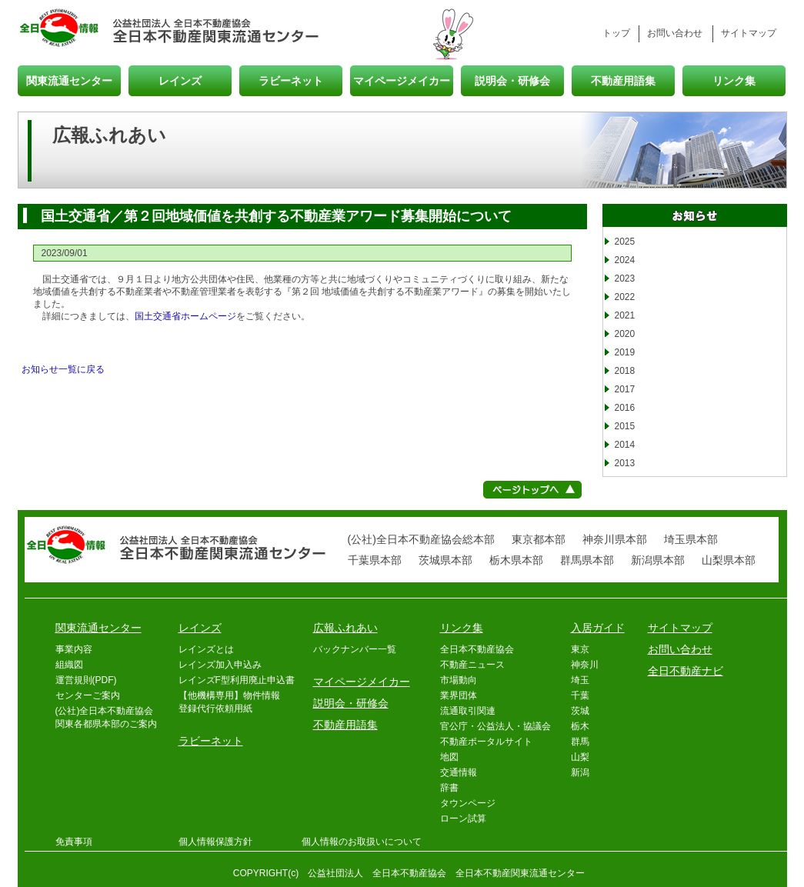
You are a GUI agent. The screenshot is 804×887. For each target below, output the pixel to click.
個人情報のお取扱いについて (362, 841)
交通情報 (458, 772)
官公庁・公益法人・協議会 (495, 726)
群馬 (580, 741)
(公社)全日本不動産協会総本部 (421, 539)
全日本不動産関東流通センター (216, 29)
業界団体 (458, 695)
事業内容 (73, 649)
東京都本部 (538, 539)
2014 (625, 444)
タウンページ (467, 803)
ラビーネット (291, 80)
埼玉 (580, 680)
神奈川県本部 (614, 539)
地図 (449, 757)
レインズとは (206, 649)
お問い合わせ (674, 33)
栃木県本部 (516, 560)
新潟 (580, 772)
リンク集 (734, 80)
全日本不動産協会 (477, 649)
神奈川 (585, 664)
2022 (625, 297)
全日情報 (65, 29)
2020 (625, 333)
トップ (616, 33)
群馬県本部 (587, 560)
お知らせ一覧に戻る (63, 369)
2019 (625, 352)
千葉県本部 (375, 560)
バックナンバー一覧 (354, 649)
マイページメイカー (401, 80)
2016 (625, 407)
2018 (625, 370)
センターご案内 (87, 695)
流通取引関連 (467, 710)
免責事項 (73, 841)
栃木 (580, 726)
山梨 (580, 757)
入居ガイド (598, 628)
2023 (625, 278)
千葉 (580, 695)
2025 (625, 241)
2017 (625, 389)
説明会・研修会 (512, 80)
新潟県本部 (658, 560)
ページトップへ (532, 490)
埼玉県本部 (691, 539)
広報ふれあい (345, 628)
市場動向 (458, 680)
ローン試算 (463, 818)
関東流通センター (69, 80)
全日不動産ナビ (685, 671)
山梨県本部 (729, 560)
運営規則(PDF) (86, 680)
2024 (625, 260)
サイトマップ (748, 33)
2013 (625, 463)
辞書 (449, 787)
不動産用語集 (623, 80)
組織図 (69, 664)
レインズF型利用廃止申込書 (236, 680)
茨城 (580, 710)
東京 (580, 649)
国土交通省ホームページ (185, 316)
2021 (625, 315)
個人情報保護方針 (215, 841)
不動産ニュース (472, 664)
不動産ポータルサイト (486, 741)
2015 (625, 426)
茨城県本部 (445, 560)
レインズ (180, 80)
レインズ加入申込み (220, 664)
